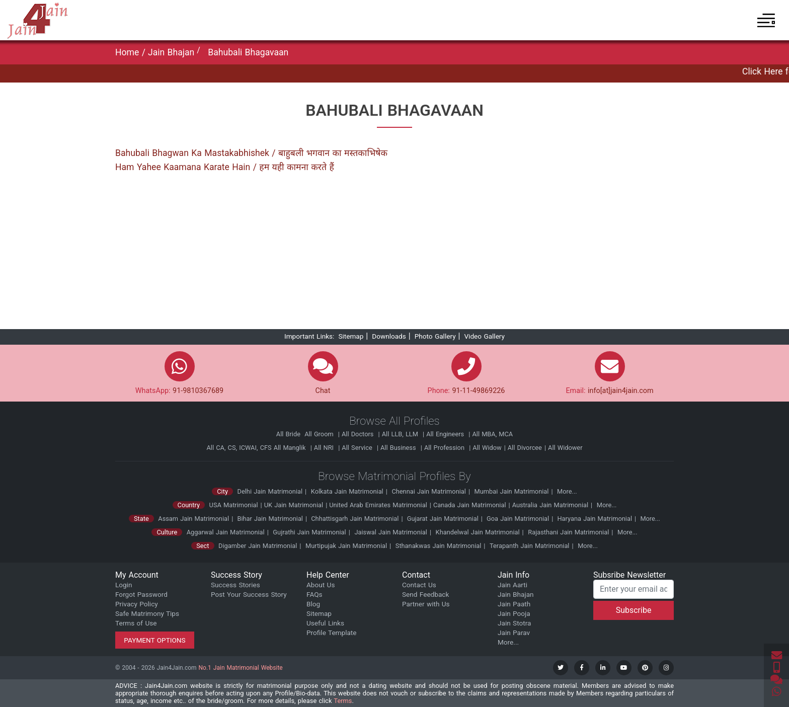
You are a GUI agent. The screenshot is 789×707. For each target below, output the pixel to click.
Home (128, 52)
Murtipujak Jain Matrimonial (346, 545)
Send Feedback (425, 594)
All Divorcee (525, 447)
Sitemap (350, 336)
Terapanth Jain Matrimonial (529, 545)
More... (567, 491)
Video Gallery (484, 336)
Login (123, 585)
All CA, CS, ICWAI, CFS (238, 447)
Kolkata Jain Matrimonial (347, 491)
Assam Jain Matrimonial (193, 518)
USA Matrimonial (233, 505)
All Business (399, 447)
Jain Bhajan (171, 52)
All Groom (320, 434)
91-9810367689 (198, 390)
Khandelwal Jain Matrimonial (478, 532)
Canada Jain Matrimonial (469, 505)
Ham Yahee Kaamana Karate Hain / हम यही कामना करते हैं (224, 167)
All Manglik (291, 447)
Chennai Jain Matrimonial (428, 491)
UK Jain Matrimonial (293, 505)
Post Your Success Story (249, 594)
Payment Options (155, 640)
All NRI (325, 447)
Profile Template (331, 633)
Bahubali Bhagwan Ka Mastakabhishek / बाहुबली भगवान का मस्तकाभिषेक (251, 153)
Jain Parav (514, 633)
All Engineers (446, 434)
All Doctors (359, 434)
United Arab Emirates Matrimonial (378, 505)
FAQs (314, 594)
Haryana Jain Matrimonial (593, 518)
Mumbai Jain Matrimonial (512, 491)
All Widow (486, 447)
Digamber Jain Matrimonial (257, 545)
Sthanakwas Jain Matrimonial (439, 545)
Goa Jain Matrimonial (517, 518)
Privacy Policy (136, 604)
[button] (766, 20)
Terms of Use (135, 623)
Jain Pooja (514, 613)
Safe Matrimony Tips (147, 613)
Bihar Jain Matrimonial (269, 518)
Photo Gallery (435, 336)
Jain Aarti (512, 585)
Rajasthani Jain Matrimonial (568, 532)
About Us (320, 585)
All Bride (289, 434)
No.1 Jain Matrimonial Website (241, 667)
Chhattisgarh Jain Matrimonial (354, 518)
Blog (313, 604)
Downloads (389, 336)
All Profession (445, 447)
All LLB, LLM (401, 434)
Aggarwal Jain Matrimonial (226, 532)
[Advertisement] (394, 254)
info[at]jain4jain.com (621, 390)
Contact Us (419, 585)
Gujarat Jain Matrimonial (442, 518)
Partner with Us (426, 604)
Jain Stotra (514, 623)
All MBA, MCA (492, 434)
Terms (343, 700)
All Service (358, 447)
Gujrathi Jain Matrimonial (309, 532)
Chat (323, 390)
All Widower (565, 447)
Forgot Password (141, 594)
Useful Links (325, 623)
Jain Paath (514, 604)
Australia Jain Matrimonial (550, 505)
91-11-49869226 (478, 390)
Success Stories (235, 585)
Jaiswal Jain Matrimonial (390, 532)
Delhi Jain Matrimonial (270, 491)
